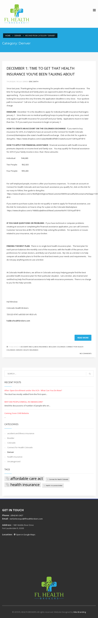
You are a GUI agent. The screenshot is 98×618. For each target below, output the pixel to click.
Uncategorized (13, 461)
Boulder (52, 347)
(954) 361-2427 (17, 515)
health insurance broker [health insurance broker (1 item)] (54, 485)
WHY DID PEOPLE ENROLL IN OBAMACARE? (23, 402)
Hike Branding (79, 612)
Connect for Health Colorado (20, 447)
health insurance (30, 350)
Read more (82, 337)
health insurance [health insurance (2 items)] (25, 484)
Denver (18, 35)
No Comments (85, 353)
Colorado (61, 347)
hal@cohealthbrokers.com (18, 320)
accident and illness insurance (34, 347)
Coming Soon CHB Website (16, 413)
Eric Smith (33, 82)
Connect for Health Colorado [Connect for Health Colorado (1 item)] (58, 479)
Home (7, 35)
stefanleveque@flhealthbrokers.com (26, 518)
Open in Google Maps (24, 534)
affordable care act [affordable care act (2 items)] (26, 478)
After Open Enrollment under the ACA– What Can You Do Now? (33, 390)
